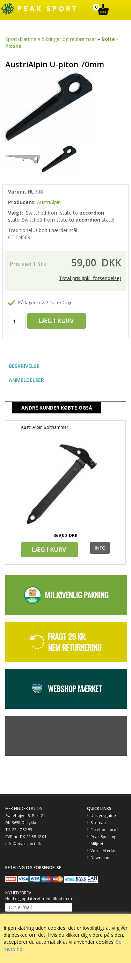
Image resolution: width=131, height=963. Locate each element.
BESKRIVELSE (24, 366)
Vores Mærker (103, 850)
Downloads (100, 857)
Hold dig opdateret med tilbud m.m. (39, 898)
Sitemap (98, 822)
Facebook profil (104, 829)
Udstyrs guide (103, 815)
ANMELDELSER (26, 380)
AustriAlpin (49, 202)
